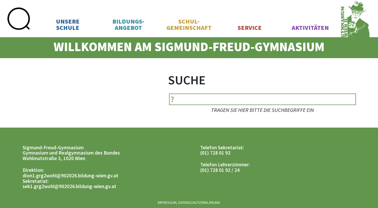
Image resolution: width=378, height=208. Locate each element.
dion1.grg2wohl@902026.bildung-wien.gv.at (70, 175)
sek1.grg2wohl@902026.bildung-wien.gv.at (69, 186)
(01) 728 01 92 (215, 153)
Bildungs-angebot (128, 24)
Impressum (167, 202)
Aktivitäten (310, 28)
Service (250, 28)
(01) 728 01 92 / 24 (220, 170)
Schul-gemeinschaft (189, 24)
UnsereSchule (68, 24)
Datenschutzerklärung (199, 202)
